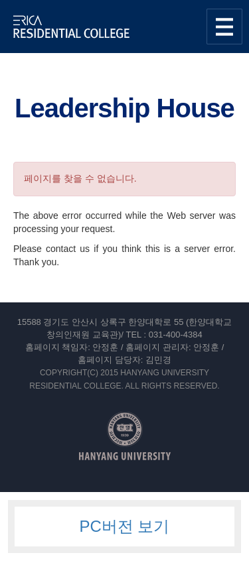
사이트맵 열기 (224, 26)
